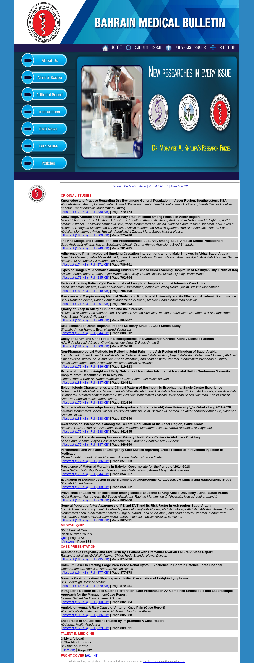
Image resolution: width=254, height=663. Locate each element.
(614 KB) (92, 655)
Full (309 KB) (99, 235)
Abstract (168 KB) (75, 602)
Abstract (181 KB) (75, 346)
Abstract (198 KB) (75, 615)
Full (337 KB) (99, 382)
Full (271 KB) (99, 264)
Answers (68, 541)
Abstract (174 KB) (75, 264)
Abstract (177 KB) (75, 248)
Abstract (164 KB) (75, 320)
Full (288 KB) (99, 418)
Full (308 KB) (99, 487)
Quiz (64, 538)
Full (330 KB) (99, 212)
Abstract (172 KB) (75, 212)
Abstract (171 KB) (75, 277)
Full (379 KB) (99, 586)
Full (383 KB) (99, 402)
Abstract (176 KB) (75, 333)
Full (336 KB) (99, 366)
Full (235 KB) (99, 277)
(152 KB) (69, 650)
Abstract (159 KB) (75, 628)
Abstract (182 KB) (75, 291)
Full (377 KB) (99, 572)
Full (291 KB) (99, 304)
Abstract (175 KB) (75, 474)
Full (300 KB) (99, 346)
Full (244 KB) (99, 474)
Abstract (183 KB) (75, 382)
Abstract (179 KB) (75, 402)
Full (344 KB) (99, 333)
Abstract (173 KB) (75, 487)
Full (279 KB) (99, 500)
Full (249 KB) (99, 248)
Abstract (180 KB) (75, 235)
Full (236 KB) (99, 461)
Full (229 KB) (99, 628)
